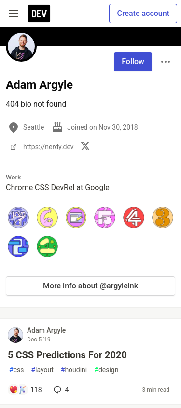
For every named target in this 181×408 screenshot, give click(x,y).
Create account (143, 13)
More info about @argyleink (90, 285)
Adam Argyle (46, 330)
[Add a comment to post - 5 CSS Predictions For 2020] (25, 389)
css (16, 370)
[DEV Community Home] (39, 13)
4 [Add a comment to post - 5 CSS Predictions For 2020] (60, 389)
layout (42, 370)
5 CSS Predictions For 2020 (67, 355)
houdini (74, 370)
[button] (18, 217)
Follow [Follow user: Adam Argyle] (133, 61)
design (106, 370)
